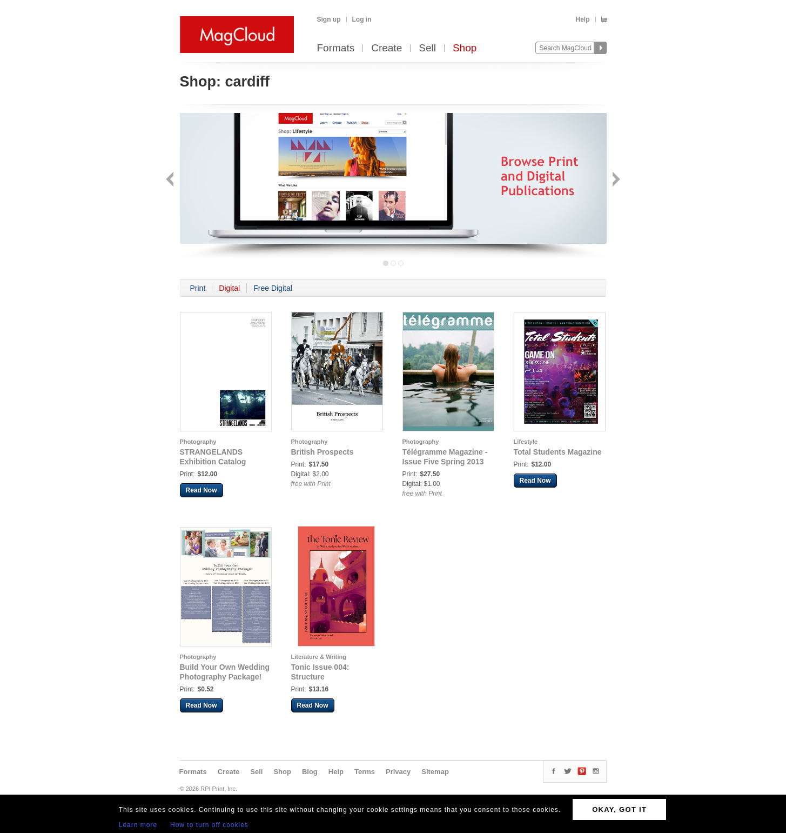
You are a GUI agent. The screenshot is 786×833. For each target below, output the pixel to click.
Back (171, 180)
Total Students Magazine (558, 452)
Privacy (398, 772)
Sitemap (435, 772)
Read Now (201, 490)
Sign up (329, 19)
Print (198, 288)
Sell (427, 48)
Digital (229, 288)
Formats (336, 48)
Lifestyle (526, 441)
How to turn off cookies (209, 825)
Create (386, 48)
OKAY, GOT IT (619, 809)
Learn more (138, 825)
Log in (362, 19)
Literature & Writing (318, 657)
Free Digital (272, 288)
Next (615, 180)
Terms (364, 772)
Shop (464, 48)
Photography (198, 441)
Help (582, 19)
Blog (310, 772)
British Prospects (322, 452)
